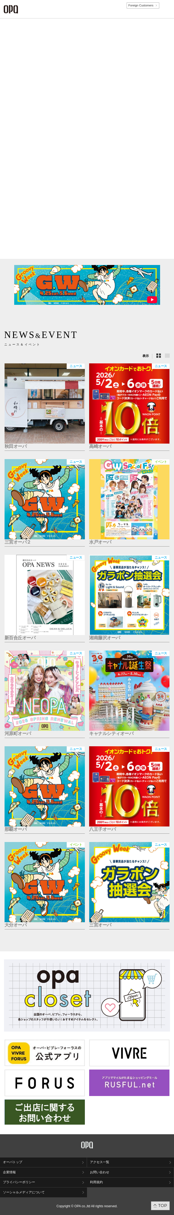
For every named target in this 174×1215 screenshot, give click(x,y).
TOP (162, 1205)
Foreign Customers (140, 5)
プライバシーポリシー (19, 1182)
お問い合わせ (99, 1172)
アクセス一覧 (99, 1162)
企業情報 (9, 1172)
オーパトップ (12, 1162)
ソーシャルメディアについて (24, 1192)
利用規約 (96, 1182)
